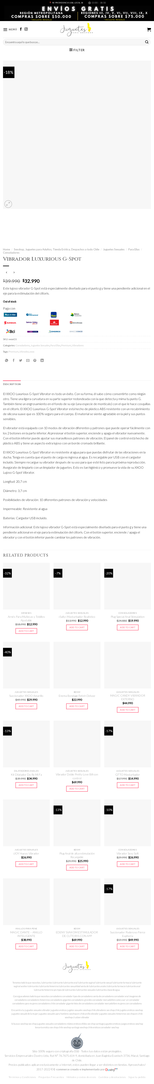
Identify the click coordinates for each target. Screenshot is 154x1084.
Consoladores (11, 252)
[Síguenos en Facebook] (21, 29)
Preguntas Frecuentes (51, 1077)
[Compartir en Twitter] (20, 360)
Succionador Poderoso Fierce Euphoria (127, 934)
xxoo (31, 351)
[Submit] (146, 42)
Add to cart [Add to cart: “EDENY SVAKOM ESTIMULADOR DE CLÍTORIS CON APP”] (77, 946)
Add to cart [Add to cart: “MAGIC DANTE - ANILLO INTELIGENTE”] (26, 946)
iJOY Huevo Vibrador (26, 853)
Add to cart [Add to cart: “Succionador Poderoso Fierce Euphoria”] (127, 946)
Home (6, 249)
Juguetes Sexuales (114, 249)
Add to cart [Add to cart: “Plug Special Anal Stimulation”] (127, 627)
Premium (66, 345)
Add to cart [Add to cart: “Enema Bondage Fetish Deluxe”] (77, 706)
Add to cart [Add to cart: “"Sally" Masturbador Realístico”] (77, 627)
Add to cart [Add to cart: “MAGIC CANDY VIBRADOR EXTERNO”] (127, 710)
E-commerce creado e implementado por (86, 1069)
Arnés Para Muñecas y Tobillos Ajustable (26, 618)
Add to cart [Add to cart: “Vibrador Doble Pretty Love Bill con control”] (77, 788)
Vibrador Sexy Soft (128, 853)
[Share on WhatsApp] (6, 360)
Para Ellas (134, 249)
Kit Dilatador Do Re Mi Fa (26, 774)
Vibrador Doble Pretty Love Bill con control (77, 776)
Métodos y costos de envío (81, 1077)
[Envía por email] (28, 360)
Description (12, 384)
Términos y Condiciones (22, 1077)
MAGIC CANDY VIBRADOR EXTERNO (127, 697)
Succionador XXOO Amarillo (26, 696)
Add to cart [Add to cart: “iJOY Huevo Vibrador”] (26, 864)
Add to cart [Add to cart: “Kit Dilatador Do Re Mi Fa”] (26, 785)
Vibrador (24, 351)
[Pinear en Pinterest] (35, 360)
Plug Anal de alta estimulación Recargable (77, 855)
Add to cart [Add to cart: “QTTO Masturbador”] (127, 785)
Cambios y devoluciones (112, 1077)
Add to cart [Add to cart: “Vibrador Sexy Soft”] (127, 864)
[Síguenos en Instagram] (26, 29)
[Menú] (10, 30)
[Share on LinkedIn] (42, 360)
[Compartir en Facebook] (13, 360)
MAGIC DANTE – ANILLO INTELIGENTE (26, 934)
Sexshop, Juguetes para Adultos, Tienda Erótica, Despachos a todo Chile (56, 249)
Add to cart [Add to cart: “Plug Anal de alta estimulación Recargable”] (77, 868)
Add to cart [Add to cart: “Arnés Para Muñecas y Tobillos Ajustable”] (26, 631)
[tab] (12, 384)
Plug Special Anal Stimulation (128, 617)
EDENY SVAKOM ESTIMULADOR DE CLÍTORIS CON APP (77, 934)
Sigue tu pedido (136, 1077)
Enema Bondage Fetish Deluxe (77, 696)
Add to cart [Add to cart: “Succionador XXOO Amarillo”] (26, 706)
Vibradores (78, 345)
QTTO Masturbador (127, 774)
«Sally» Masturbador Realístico (77, 617)
